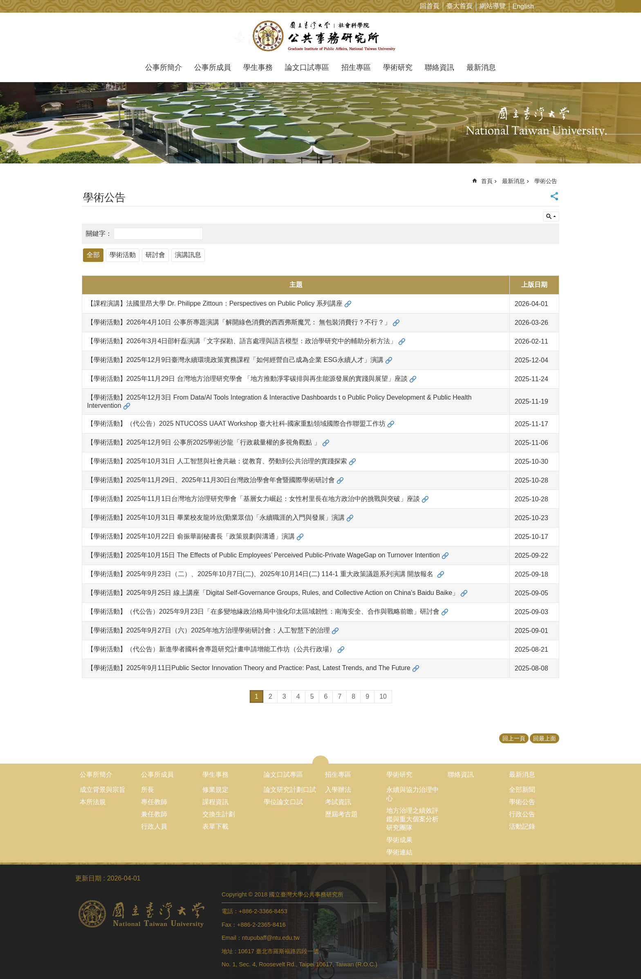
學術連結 (399, 852)
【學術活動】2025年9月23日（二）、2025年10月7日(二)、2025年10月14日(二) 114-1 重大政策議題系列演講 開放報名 (261, 573)
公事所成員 (212, 67)
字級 (622, 6)
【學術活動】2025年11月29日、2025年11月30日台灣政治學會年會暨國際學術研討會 (211, 479)
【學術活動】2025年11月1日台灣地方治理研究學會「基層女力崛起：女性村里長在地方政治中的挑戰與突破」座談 (253, 498)
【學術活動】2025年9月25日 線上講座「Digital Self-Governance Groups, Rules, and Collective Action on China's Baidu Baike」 (273, 592)
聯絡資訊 (439, 67)
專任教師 (154, 801)
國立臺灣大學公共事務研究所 (321, 36)
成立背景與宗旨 (103, 789)
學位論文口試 (283, 801)
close (321, 759)
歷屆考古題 (341, 814)
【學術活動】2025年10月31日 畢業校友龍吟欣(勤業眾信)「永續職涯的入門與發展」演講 (216, 517)
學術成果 (399, 839)
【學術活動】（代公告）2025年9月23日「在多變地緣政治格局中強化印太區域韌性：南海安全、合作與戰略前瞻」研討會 (263, 611)
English (523, 6)
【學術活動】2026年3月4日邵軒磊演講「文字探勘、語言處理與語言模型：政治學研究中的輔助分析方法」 (242, 341)
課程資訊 (215, 801)
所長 (147, 789)
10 (383, 696)
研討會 (155, 254)
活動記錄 (522, 826)
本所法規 (93, 801)
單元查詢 (551, 216)
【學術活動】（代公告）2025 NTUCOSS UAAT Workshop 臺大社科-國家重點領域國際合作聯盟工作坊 (236, 423)
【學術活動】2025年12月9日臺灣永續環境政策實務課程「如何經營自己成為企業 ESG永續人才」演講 (235, 359)
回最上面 (544, 738)
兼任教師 (154, 814)
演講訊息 (188, 254)
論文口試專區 (307, 67)
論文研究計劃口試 (290, 789)
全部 (93, 254)
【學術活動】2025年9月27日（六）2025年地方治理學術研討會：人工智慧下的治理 (208, 630)
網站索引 (635, 6)
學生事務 (258, 67)
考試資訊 (338, 801)
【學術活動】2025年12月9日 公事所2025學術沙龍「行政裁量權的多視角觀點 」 (203, 442)
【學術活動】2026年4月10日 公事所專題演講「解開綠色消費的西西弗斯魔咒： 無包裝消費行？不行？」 (239, 322)
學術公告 (545, 181)
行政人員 (154, 826)
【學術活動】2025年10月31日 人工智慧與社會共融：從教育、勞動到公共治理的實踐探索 (217, 461)
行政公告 (522, 814)
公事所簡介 (163, 67)
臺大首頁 (459, 5)
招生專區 (356, 67)
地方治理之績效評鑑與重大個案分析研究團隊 (412, 819)
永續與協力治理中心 (412, 794)
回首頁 (429, 5)
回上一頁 (513, 738)
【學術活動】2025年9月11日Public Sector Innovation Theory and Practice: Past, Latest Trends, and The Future (248, 667)
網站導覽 (493, 5)
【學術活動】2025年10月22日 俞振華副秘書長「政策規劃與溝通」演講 (191, 536)
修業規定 (215, 789)
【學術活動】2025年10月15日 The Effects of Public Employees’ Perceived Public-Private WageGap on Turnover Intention (263, 555)
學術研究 (397, 67)
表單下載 (215, 826)
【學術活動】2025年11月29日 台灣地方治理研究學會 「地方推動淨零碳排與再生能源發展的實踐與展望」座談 (247, 378)
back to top (619, 957)
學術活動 (123, 254)
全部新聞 (522, 789)
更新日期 (88, 878)
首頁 (487, 181)
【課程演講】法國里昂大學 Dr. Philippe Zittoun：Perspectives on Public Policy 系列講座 (215, 303)
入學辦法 (338, 789)
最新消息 (481, 67)
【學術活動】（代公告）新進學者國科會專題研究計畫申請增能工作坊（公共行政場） (211, 649)
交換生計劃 (218, 814)
